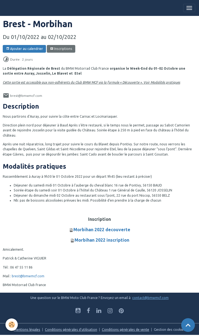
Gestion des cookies (169, 329)
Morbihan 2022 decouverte (101, 229)
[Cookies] (11, 324)
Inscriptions (61, 49)
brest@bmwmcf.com (28, 276)
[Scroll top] (188, 325)
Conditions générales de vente (125, 329)
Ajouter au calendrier (24, 49)
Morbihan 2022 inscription (101, 240)
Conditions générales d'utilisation (71, 329)
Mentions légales (27, 329)
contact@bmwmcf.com (150, 298)
